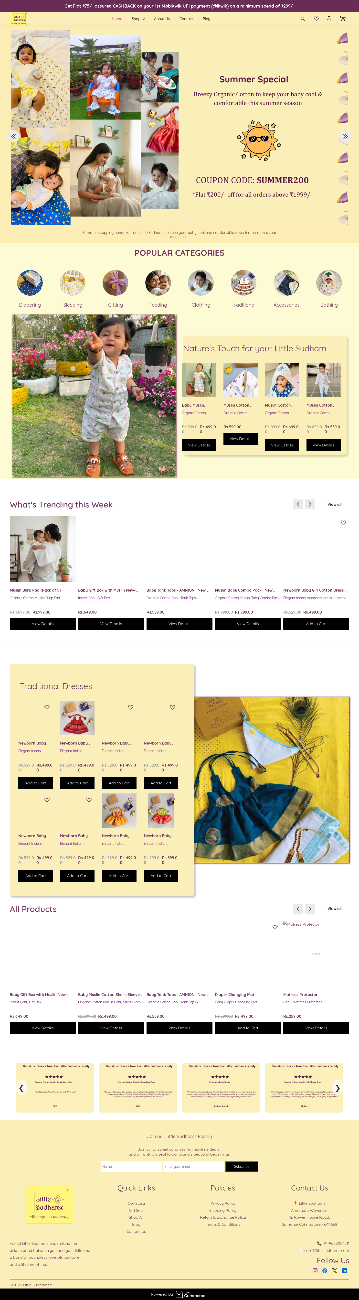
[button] (318, 18)
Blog (136, 1224)
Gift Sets (136, 1210)
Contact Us (136, 1231)
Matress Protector (300, 994)
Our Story (136, 1203)
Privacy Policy (223, 1203)
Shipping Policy (222, 1210)
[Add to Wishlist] (343, 523)
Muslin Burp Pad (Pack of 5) (35, 590)
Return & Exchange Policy (223, 1217)
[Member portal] (329, 18)
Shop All (136, 1217)
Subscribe (241, 1166)
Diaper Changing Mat (234, 994)
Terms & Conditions (223, 1224)
